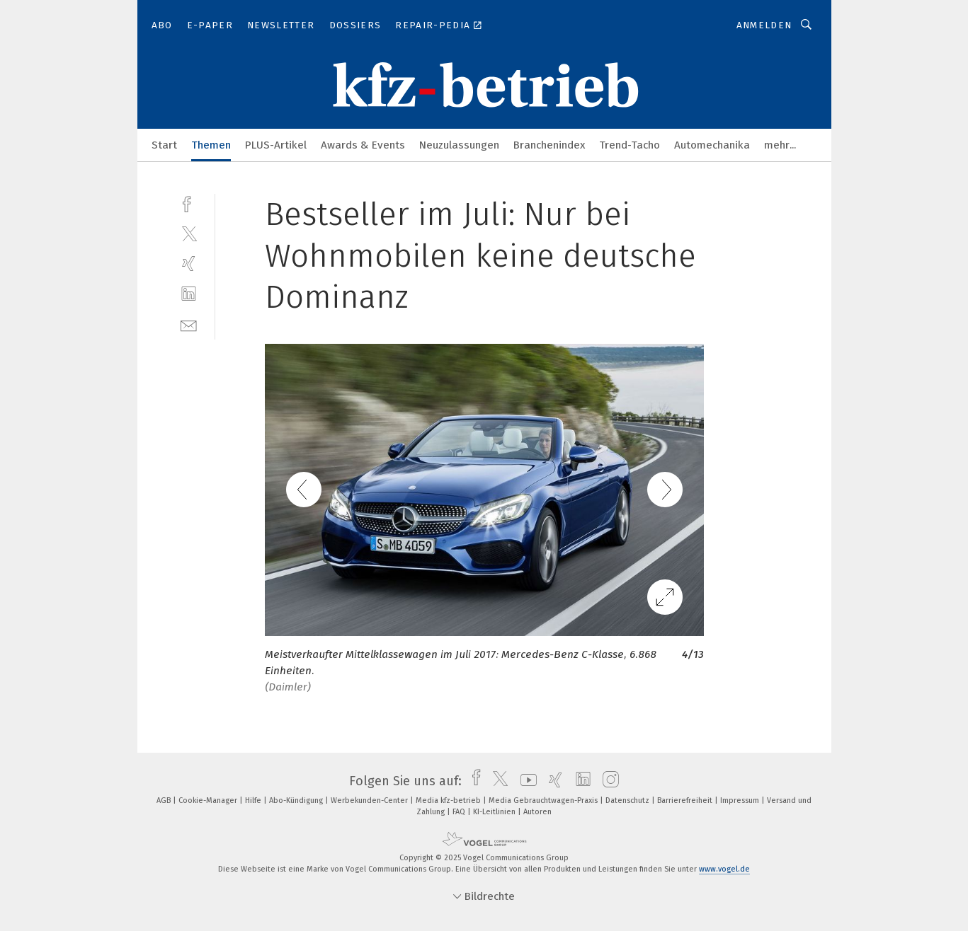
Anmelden (764, 25)
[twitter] (189, 233)
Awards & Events (363, 145)
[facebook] (189, 203)
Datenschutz (628, 800)
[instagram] (607, 781)
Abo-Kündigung (297, 800)
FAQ (459, 811)
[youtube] (525, 781)
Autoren (537, 811)
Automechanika (712, 145)
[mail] (189, 324)
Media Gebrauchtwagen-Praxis (544, 800)
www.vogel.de (724, 869)
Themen (211, 145)
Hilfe (254, 800)
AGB (164, 800)
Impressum (740, 800)
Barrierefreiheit (685, 800)
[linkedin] (189, 294)
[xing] (189, 263)
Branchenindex (549, 145)
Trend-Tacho (629, 145)
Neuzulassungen (459, 145)
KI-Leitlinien (495, 811)
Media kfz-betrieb (449, 800)
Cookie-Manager (208, 800)
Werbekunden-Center (370, 800)
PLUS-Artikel (276, 145)
